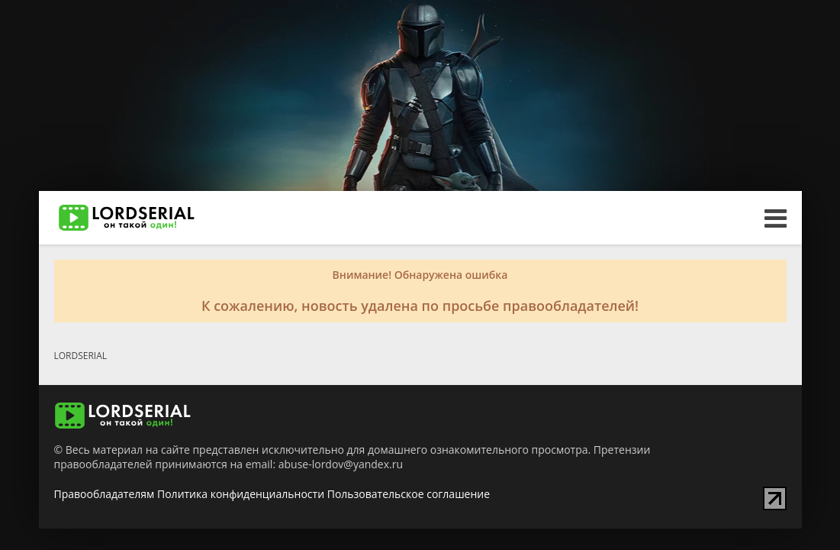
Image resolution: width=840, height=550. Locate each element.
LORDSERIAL (81, 355)
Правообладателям (104, 494)
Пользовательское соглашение (408, 494)
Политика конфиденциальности (240, 494)
